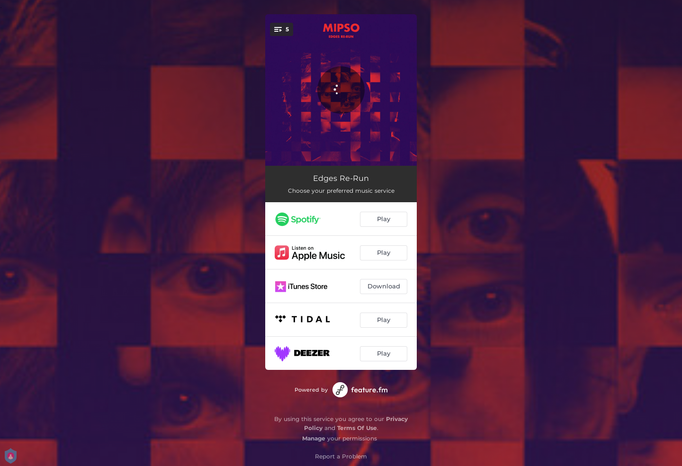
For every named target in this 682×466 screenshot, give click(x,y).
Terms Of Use (357, 427)
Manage (313, 438)
